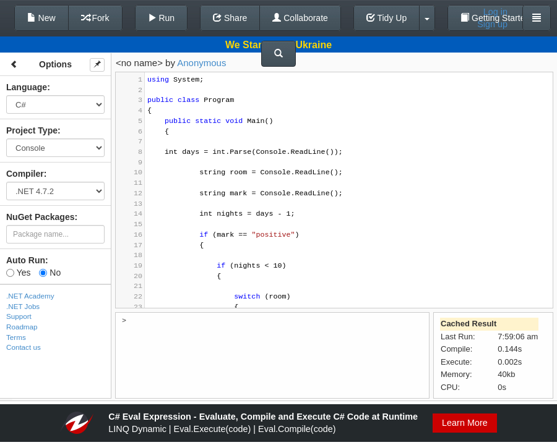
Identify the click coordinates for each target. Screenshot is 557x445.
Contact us (23, 347)
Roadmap (22, 327)
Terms (16, 337)
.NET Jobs (23, 306)
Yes (18, 273)
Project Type (32, 130)
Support (19, 316)
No (50, 273)
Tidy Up (386, 18)
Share (230, 18)
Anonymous (201, 62)
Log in (495, 12)
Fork (95, 18)
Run (161, 18)
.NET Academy (30, 296)
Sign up (492, 24)
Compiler (25, 174)
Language (26, 87)
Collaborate (300, 18)
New (41, 18)
